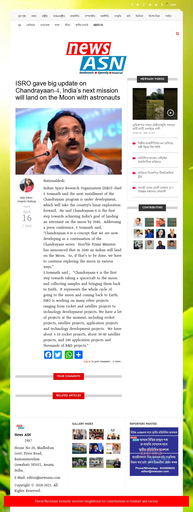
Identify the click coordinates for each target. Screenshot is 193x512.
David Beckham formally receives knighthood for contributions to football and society (96, 501)
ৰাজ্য (33, 16)
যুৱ (19, 25)
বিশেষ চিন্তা (154, 16)
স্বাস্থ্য (57, 25)
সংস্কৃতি (117, 16)
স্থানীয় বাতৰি (81, 25)
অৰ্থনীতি (104, 16)
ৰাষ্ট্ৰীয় (45, 16)
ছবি (128, 16)
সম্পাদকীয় (90, 16)
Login (173, 4)
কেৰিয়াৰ (30, 25)
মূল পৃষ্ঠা (22, 16)
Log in (87, 361)
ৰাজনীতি (74, 16)
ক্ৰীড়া (67, 25)
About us (98, 25)
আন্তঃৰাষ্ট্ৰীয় (59, 16)
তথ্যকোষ (44, 25)
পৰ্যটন (168, 16)
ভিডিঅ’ (139, 16)
